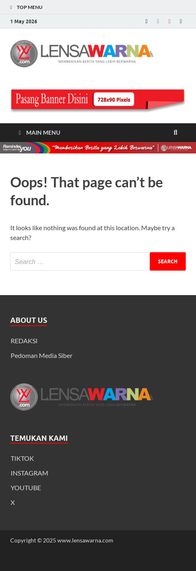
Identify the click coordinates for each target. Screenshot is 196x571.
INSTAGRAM (29, 473)
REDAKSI (24, 340)
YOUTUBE (26, 487)
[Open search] (175, 132)
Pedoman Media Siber (41, 355)
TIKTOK (22, 458)
